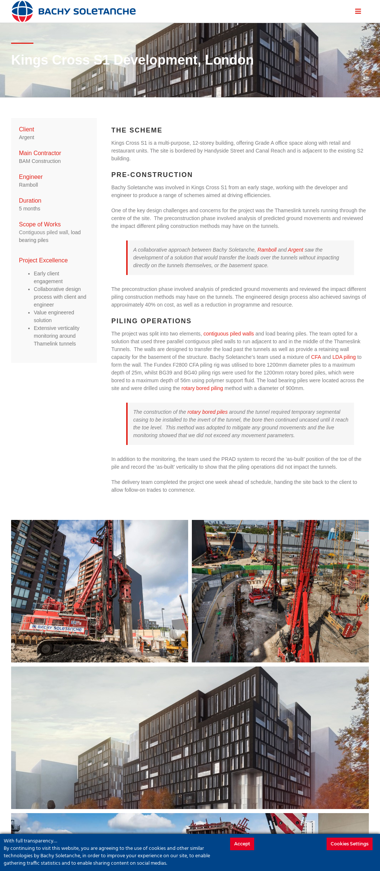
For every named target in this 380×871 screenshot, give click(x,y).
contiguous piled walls (228, 334)
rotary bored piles (207, 412)
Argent (295, 250)
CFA (316, 357)
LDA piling (344, 357)
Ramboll (267, 250)
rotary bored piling (202, 388)
